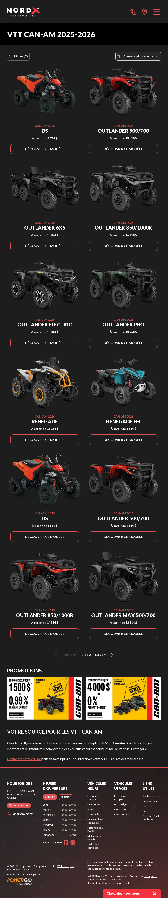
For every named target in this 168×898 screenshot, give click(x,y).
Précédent (65, 654)
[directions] (145, 11)
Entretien (148, 811)
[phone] (133, 11)
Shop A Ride (35, 874)
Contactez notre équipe (24, 759)
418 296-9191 (20, 814)
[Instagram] (72, 842)
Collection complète (93, 846)
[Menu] (156, 12)
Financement (121, 814)
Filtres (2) (18, 56)
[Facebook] (65, 842)
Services (147, 806)
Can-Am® (93, 814)
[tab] (50, 797)
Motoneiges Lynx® (94, 837)
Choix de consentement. (116, 882)
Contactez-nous (152, 796)
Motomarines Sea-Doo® (95, 821)
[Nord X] (23, 11)
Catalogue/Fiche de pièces (152, 817)
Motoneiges (121, 804)
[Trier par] (138, 56)
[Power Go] (44, 881)
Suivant (105, 654)
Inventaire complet (93, 797)
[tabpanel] (59, 820)
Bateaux (92, 809)
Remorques (94, 804)
